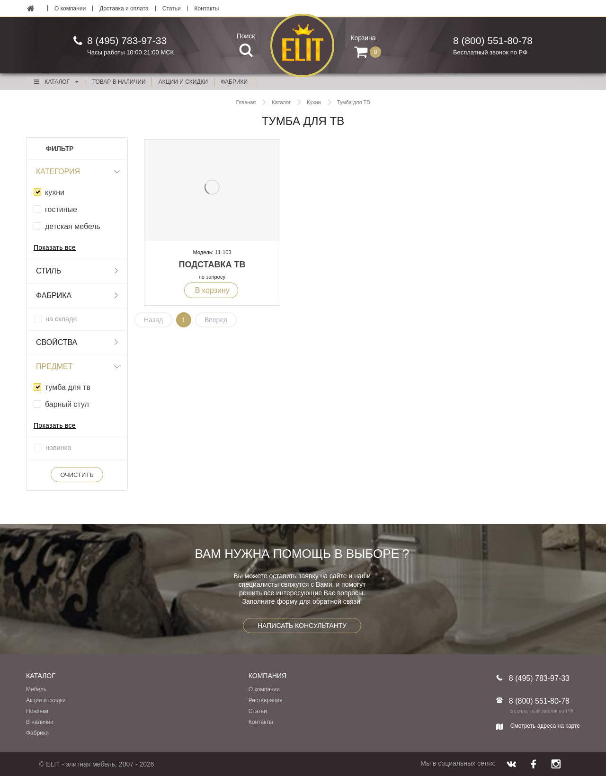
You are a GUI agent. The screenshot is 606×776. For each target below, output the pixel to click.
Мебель (36, 689)
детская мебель (72, 226)
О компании (70, 8)
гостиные (61, 209)
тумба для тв (67, 387)
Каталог (56, 82)
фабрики (234, 82)
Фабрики (37, 733)
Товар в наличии (119, 82)
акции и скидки (183, 82)
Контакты (207, 8)
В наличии (39, 722)
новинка (58, 447)
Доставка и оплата (124, 8)
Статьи (171, 8)
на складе (61, 319)
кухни (54, 192)
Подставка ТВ (212, 264)
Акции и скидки (46, 700)
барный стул (67, 404)
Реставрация (266, 700)
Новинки (37, 711)
